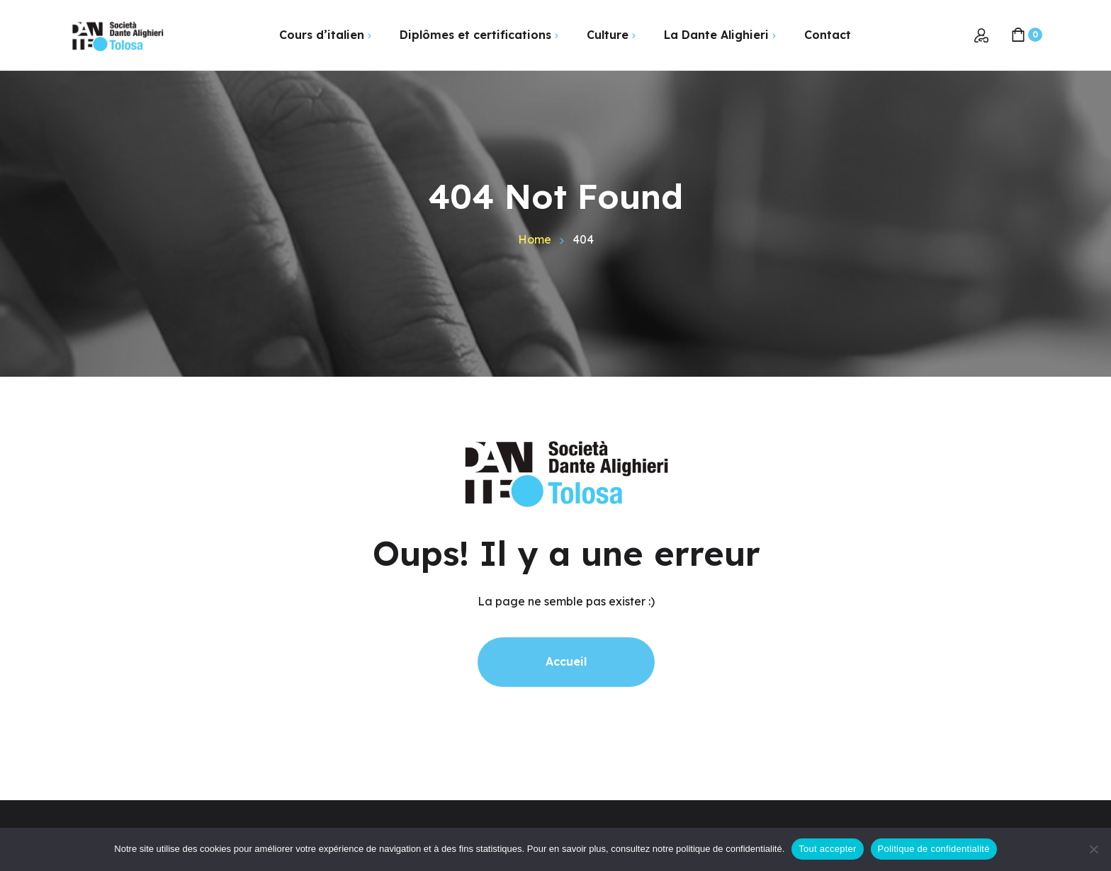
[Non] (1093, 849)
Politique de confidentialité (934, 848)
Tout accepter (827, 848)
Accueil (566, 661)
